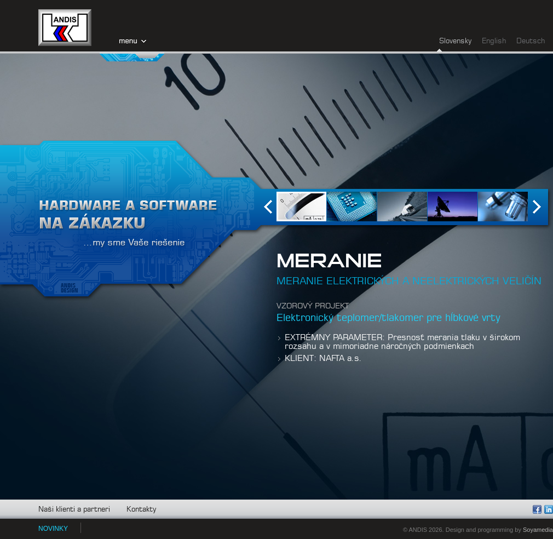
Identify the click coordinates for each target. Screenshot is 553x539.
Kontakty (141, 509)
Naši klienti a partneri (74, 509)
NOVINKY (53, 528)
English (494, 41)
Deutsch (530, 41)
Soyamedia (538, 529)
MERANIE (329, 261)
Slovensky (455, 41)
